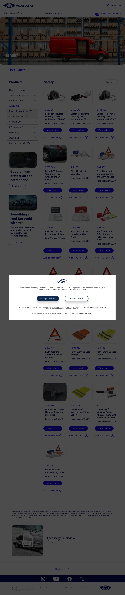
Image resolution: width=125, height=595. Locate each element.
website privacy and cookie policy (58, 313)
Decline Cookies (76, 298)
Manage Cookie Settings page (69, 307)
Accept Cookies (47, 298)
